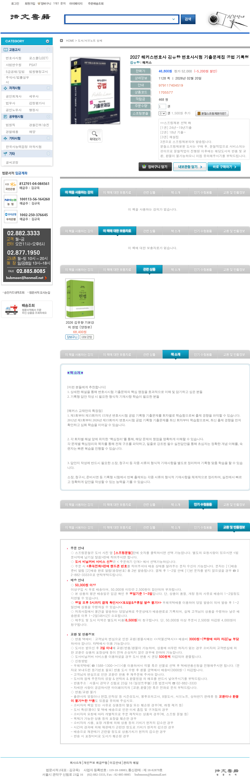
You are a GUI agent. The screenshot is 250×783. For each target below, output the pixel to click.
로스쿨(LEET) (38, 58)
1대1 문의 (59, 3)
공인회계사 (13, 96)
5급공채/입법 (15, 71)
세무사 (34, 96)
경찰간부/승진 (39, 124)
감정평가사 (37, 103)
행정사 (34, 110)
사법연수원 (13, 64)
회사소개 (75, 763)
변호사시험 (13, 58)
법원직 (10, 124)
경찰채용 (12, 131)
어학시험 (35, 146)
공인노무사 (13, 110)
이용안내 (115, 763)
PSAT (33, 64)
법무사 (10, 103)
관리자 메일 (131, 763)
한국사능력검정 (17, 146)
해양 (32, 131)
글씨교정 (12, 162)
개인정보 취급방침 (96, 763)
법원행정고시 (38, 71)
